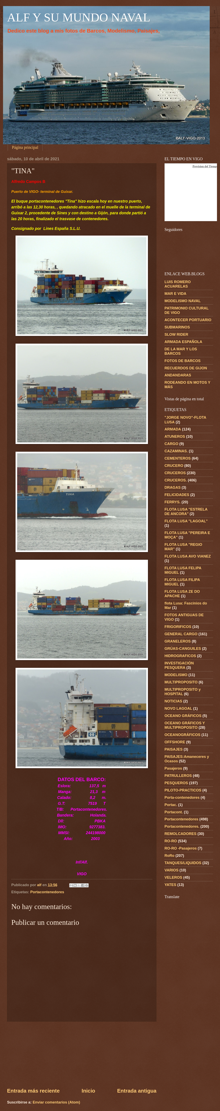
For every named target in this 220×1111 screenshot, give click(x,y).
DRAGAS (172, 487)
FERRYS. (172, 502)
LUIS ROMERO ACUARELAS (177, 284)
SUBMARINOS (177, 327)
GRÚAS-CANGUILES (182, 648)
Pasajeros (173, 768)
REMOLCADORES (180, 834)
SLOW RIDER (176, 334)
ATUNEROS (174, 436)
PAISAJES (173, 749)
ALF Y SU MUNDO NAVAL (78, 17)
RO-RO (170, 841)
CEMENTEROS (177, 458)
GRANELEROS (177, 641)
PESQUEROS (176, 783)
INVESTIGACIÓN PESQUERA (179, 665)
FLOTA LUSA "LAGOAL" (186, 521)
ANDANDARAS (177, 375)
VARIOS (171, 870)
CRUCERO (173, 465)
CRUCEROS (175, 473)
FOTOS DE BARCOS (182, 361)
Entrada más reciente (33, 1091)
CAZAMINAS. (176, 451)
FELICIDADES (176, 495)
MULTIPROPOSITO (181, 682)
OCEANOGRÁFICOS (182, 735)
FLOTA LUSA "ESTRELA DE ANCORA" (185, 511)
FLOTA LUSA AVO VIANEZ (187, 556)
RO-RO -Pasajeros (180, 848)
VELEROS (173, 877)
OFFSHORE (174, 742)
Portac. (170, 805)
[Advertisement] (81, 1054)
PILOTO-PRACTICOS (182, 790)
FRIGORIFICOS (177, 627)
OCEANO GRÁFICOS (182, 716)
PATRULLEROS (178, 775)
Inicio (88, 1091)
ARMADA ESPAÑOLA (183, 342)
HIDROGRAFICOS (180, 656)
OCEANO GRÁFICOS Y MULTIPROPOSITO (184, 725)
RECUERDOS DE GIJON (185, 368)
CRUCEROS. (175, 480)
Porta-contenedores (182, 797)
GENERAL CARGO (180, 634)
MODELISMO (175, 675)
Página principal (25, 147)
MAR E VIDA (175, 293)
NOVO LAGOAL (178, 708)
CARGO (171, 444)
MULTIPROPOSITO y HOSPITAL (182, 691)
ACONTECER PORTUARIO (187, 320)
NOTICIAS (173, 701)
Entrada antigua (136, 1091)
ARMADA (172, 429)
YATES (170, 885)
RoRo (169, 855)
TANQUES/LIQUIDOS (182, 863)
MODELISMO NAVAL (182, 301)
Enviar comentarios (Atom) (56, 1102)
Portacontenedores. (181, 826)
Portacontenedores (47, 892)
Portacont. (173, 812)
